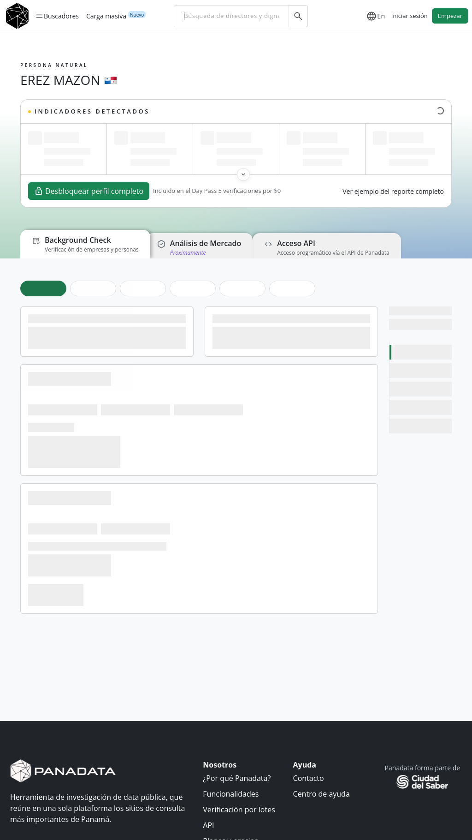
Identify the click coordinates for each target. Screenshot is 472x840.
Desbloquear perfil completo (88, 191)
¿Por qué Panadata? (237, 778)
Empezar (450, 16)
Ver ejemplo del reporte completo (393, 191)
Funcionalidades (231, 794)
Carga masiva (106, 15)
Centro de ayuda (321, 794)
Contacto (308, 778)
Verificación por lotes (239, 809)
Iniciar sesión (409, 16)
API (208, 825)
